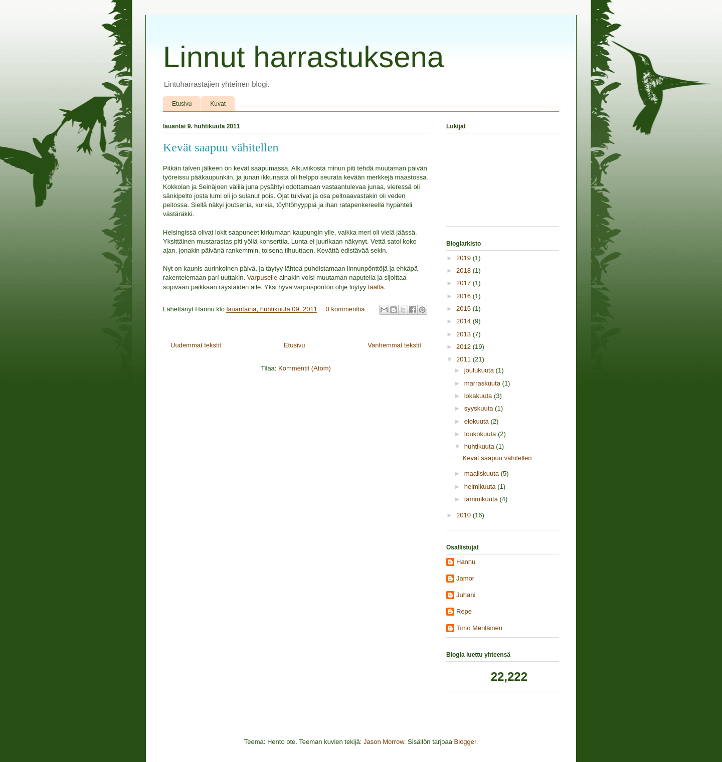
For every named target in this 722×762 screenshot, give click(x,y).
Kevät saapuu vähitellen (221, 147)
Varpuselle (262, 277)
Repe (464, 611)
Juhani (465, 595)
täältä (376, 287)
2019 (464, 258)
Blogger (465, 741)
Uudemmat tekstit (195, 345)
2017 (464, 283)
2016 (464, 296)
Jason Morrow (384, 741)
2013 (464, 334)
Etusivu (182, 103)
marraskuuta (483, 383)
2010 (464, 515)
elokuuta (477, 421)
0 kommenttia (345, 309)
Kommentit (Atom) (304, 368)
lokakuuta (479, 396)
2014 (464, 321)
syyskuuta (479, 408)
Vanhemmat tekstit (394, 345)
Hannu (465, 561)
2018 (464, 270)
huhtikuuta (480, 446)
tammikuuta (482, 499)
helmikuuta (480, 486)
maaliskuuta (482, 473)
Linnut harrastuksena (303, 57)
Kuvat (218, 103)
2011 (464, 359)
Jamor (465, 578)
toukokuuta (481, 434)
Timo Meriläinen (479, 628)
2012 (464, 346)
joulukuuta (480, 370)
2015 (464, 308)
